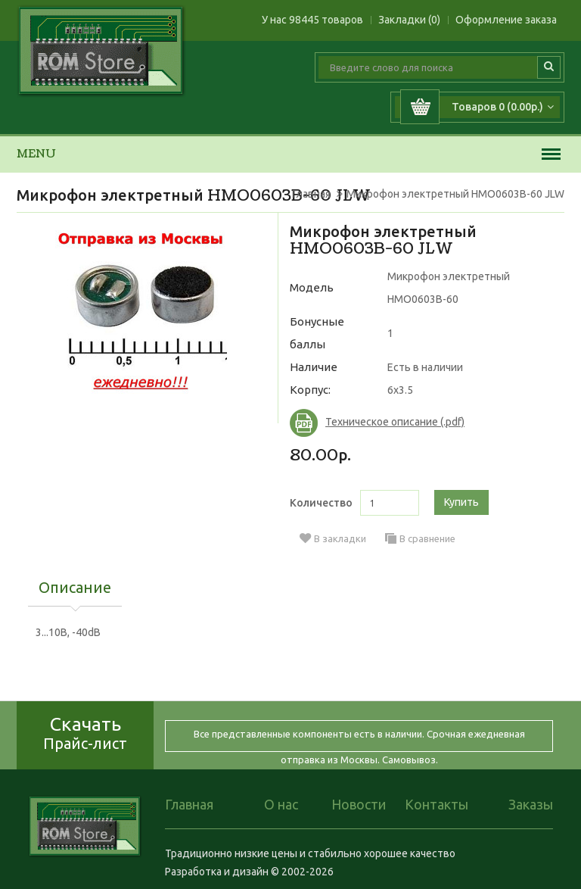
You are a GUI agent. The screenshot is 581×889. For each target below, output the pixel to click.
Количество (321, 503)
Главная (311, 194)
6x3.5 (400, 390)
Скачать (85, 732)
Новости (358, 804)
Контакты (436, 804)
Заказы (530, 804)
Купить (461, 502)
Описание (75, 588)
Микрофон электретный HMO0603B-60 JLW (455, 194)
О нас (281, 804)
